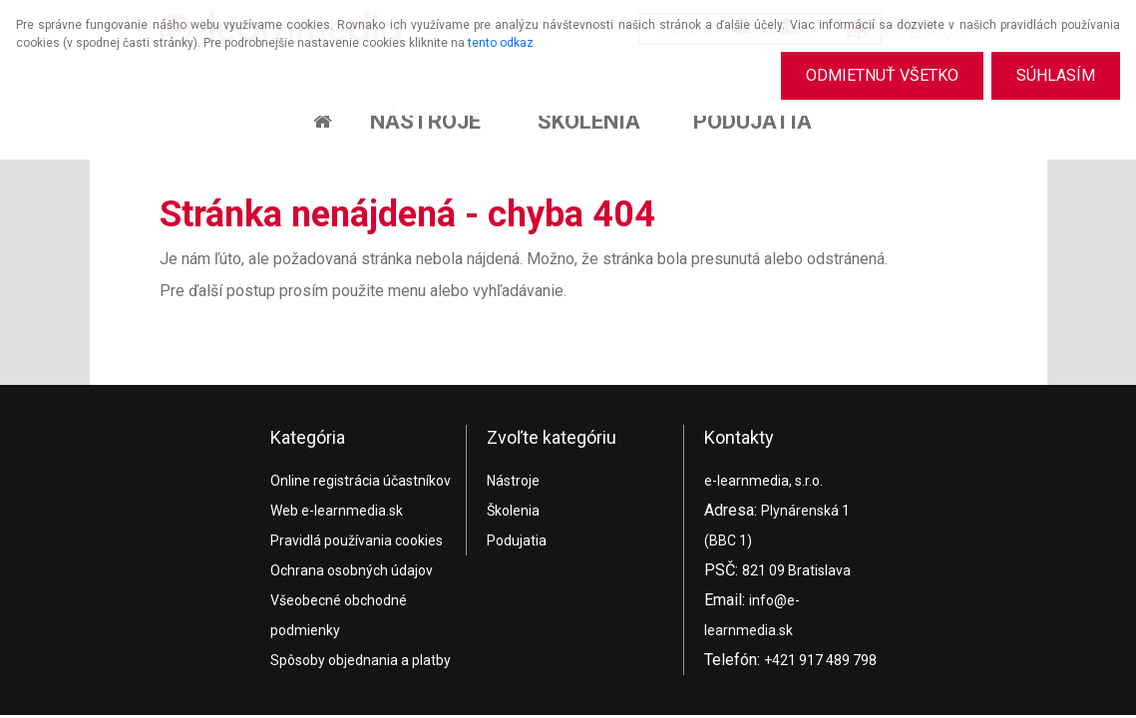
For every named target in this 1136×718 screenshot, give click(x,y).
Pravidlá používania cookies (356, 540)
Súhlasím (1055, 75)
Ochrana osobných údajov (351, 570)
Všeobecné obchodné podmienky (338, 615)
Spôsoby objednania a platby (360, 660)
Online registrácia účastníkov (360, 481)
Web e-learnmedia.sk (336, 511)
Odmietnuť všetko (882, 75)
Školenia (589, 121)
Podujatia (752, 121)
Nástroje (425, 121)
